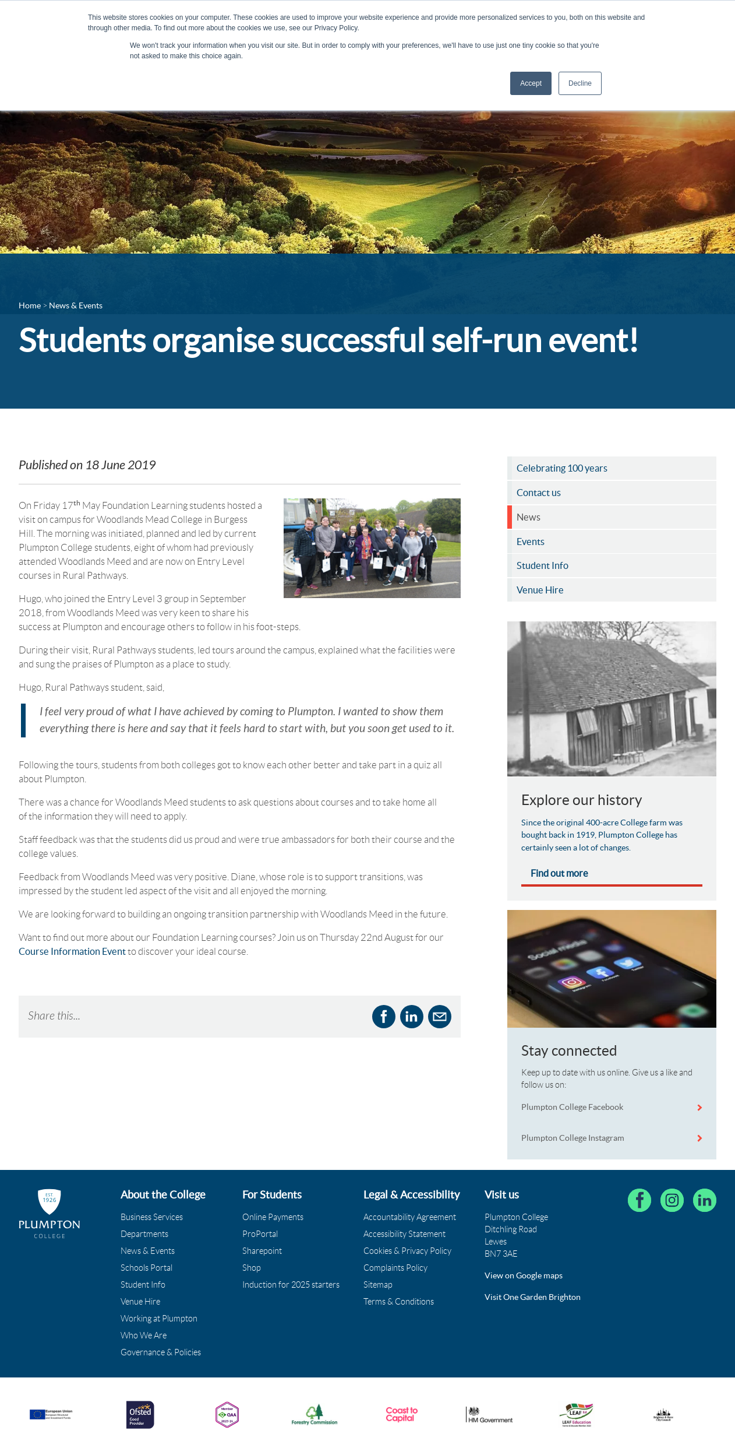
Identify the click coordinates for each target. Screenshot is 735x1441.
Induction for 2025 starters (291, 1284)
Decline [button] (580, 83)
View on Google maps (524, 1275)
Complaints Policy (395, 1268)
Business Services (152, 1217)
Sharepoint (262, 1251)
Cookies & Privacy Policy (407, 1251)
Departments (144, 1234)
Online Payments (272, 1217)
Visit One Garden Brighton (533, 1297)
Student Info (143, 1284)
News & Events (148, 1251)
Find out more (559, 873)
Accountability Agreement (409, 1217)
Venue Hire (140, 1301)
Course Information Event (72, 951)
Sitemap (378, 1284)
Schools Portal (146, 1268)
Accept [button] (531, 83)
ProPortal (260, 1234)
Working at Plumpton (159, 1318)
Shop (251, 1268)
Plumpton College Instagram (572, 1138)
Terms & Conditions (398, 1301)
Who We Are (144, 1335)
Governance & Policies (161, 1352)
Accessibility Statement (404, 1234)
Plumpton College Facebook (573, 1107)
